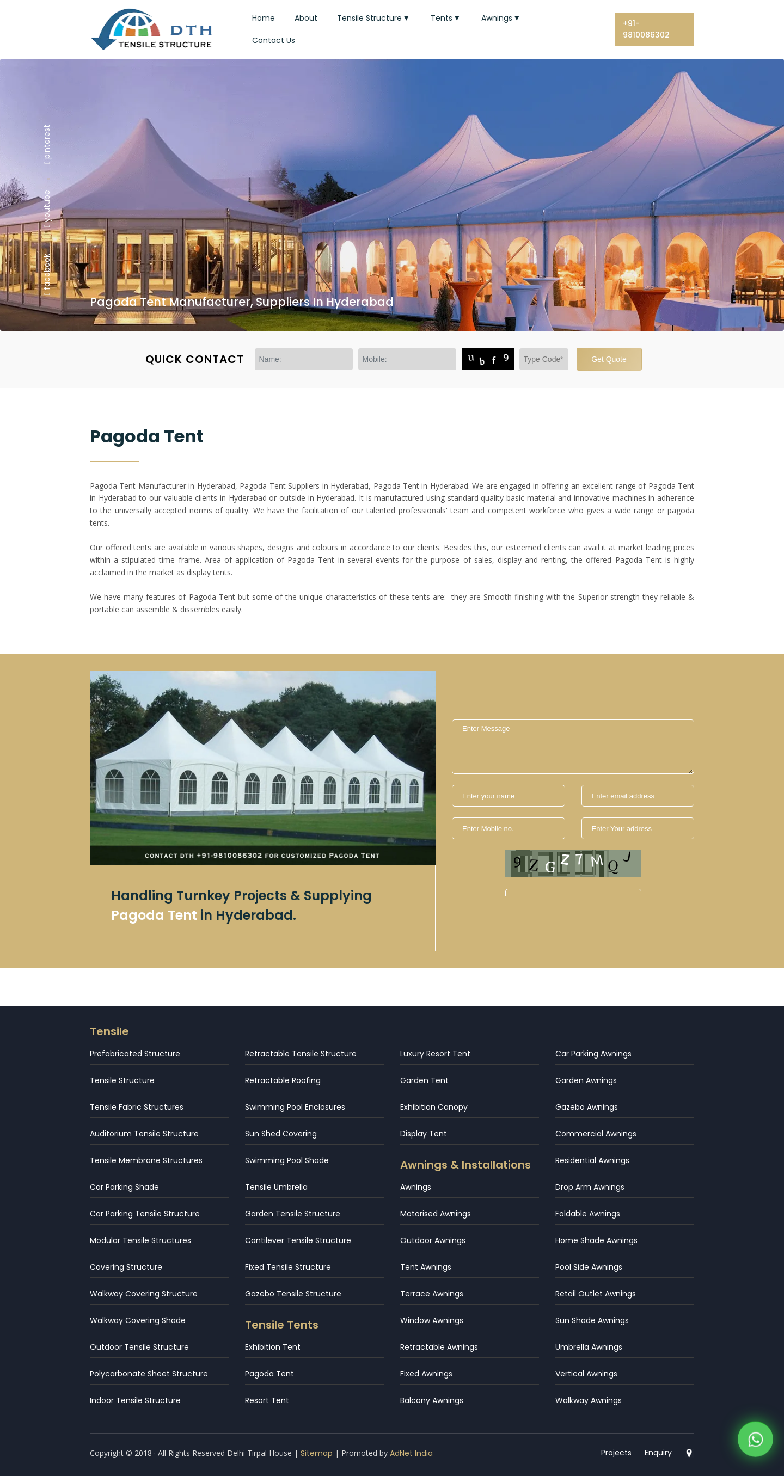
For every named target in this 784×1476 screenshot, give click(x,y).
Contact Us (273, 40)
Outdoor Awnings (432, 1240)
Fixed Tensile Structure (288, 1267)
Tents (446, 18)
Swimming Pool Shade (287, 1160)
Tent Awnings (425, 1267)
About (306, 18)
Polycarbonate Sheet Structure (149, 1373)
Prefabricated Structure (135, 1053)
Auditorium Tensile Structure (144, 1133)
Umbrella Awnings (588, 1347)
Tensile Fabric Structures (136, 1107)
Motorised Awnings (435, 1213)
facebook (46, 274)
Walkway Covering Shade (138, 1320)
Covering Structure (126, 1267)
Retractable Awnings (439, 1347)
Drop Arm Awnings (589, 1187)
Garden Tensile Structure (292, 1213)
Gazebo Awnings (586, 1107)
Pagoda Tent (269, 1373)
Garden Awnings (586, 1080)
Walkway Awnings (588, 1400)
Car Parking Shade (124, 1187)
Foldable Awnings (587, 1213)
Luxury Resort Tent (435, 1053)
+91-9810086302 (646, 29)
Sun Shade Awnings (592, 1320)
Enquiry (658, 1452)
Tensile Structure (374, 18)
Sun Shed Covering (281, 1133)
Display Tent (423, 1133)
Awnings (501, 18)
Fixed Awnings (426, 1373)
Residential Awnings (592, 1160)
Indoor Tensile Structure (135, 1400)
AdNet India (411, 1453)
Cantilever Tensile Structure (298, 1240)
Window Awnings (431, 1320)
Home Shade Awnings (596, 1240)
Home (263, 18)
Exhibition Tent (273, 1347)
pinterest (46, 143)
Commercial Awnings (595, 1133)
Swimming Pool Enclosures (295, 1107)
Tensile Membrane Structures (146, 1160)
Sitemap (317, 1453)
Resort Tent (267, 1400)
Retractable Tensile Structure (301, 1053)
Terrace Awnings (431, 1293)
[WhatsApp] (755, 1442)
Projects (616, 1452)
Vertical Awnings (586, 1373)
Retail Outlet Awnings (595, 1293)
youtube (46, 208)
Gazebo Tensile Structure (293, 1293)
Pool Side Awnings (588, 1267)
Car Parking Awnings (593, 1053)
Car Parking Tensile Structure (145, 1213)
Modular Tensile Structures (140, 1240)
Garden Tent (424, 1080)
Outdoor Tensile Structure (139, 1347)
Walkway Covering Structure (144, 1293)
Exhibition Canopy (434, 1107)
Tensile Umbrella (276, 1187)
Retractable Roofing (283, 1080)
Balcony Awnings (431, 1400)
